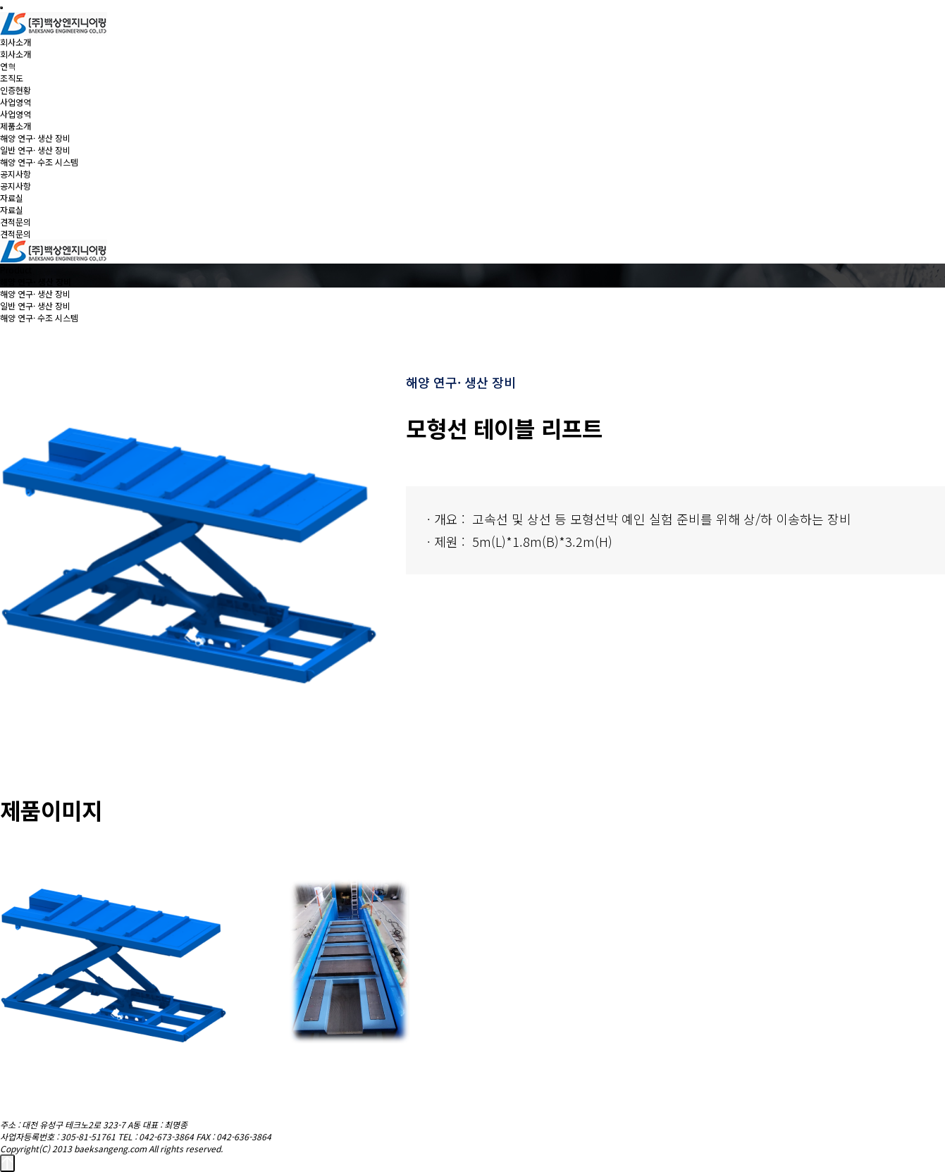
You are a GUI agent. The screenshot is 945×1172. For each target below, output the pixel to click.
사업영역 (15, 102)
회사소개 (15, 42)
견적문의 (15, 222)
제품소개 (15, 126)
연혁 (8, 66)
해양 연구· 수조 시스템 (39, 162)
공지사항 (15, 174)
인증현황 (15, 90)
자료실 (11, 198)
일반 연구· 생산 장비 (35, 150)
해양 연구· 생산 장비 (35, 138)
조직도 (11, 78)
